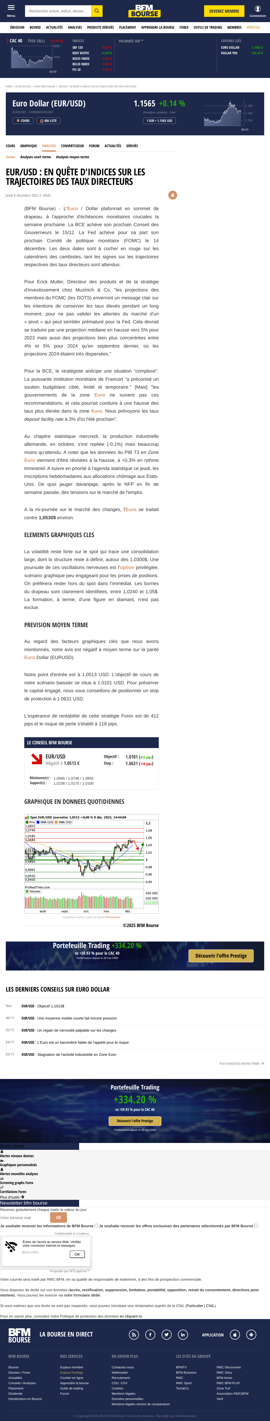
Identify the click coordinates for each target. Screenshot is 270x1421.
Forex (184, 27)
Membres (234, 27)
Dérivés (132, 145)
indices (78, 40)
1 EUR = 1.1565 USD (159, 120)
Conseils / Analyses (22, 1383)
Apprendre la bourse (157, 27)
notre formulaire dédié (82, 1295)
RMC (179, 1378)
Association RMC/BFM (233, 1393)
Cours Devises (23, 86)
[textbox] (58, 11)
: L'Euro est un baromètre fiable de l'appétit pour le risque (75, 1042)
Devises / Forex (19, 1372)
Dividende (15, 1393)
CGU (115, 1383)
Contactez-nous (123, 1367)
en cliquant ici (131, 1316)
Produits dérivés (100, 27)
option (127, 567)
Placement (127, 27)
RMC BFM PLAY (228, 1383)
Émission (17, 27)
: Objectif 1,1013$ (43, 1006)
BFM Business (186, 1372)
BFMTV (181, 1367)
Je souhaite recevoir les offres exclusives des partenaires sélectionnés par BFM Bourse (178, 1226)
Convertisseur (72, 145)
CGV (123, 1383)
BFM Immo (224, 1378)
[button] (97, 11)
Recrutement (121, 1378)
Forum (94, 145)
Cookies (117, 1388)
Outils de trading (208, 27)
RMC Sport (184, 1383)
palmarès (126, 41)
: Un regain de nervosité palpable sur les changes (69, 1030)
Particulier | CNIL (201, 1306)
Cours (10, 145)
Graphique (28, 145)
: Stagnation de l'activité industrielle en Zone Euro (69, 1054)
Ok (58, 1217)
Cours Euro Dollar (44, 86)
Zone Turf (223, 1388)
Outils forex (12, 1146)
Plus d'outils (12, 1197)
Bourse (35, 27)
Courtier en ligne (71, 1378)
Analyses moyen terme (72, 157)
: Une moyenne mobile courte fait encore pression (69, 1018)
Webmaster (120, 1372)
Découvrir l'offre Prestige (135, 1120)
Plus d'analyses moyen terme (242, 1063)
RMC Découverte (229, 1367)
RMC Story (224, 1372)
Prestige (253, 27)
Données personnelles (127, 1399)
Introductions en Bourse (25, 1399)
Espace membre (71, 1367)
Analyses (75, 27)
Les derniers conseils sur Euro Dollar (58, 989)
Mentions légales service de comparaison (141, 1404)
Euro (72, 208)
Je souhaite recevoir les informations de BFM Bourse (49, 1226)
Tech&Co (182, 1388)
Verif (220, 1399)
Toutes (10, 157)
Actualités (54, 27)
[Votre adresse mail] (23, 1217)
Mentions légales (124, 1393)
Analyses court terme (35, 157)
